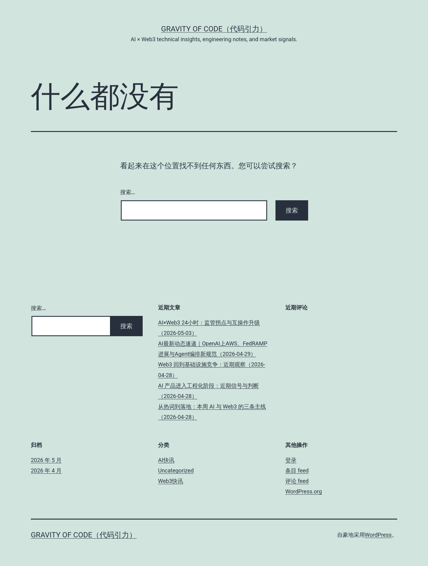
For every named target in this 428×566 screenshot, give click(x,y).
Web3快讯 (170, 481)
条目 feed (297, 470)
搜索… (127, 192)
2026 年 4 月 (46, 470)
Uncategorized (176, 470)
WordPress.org (303, 491)
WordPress (378, 535)
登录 (290, 460)
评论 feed (297, 481)
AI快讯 (166, 460)
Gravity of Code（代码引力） (214, 29)
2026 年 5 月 (46, 460)
